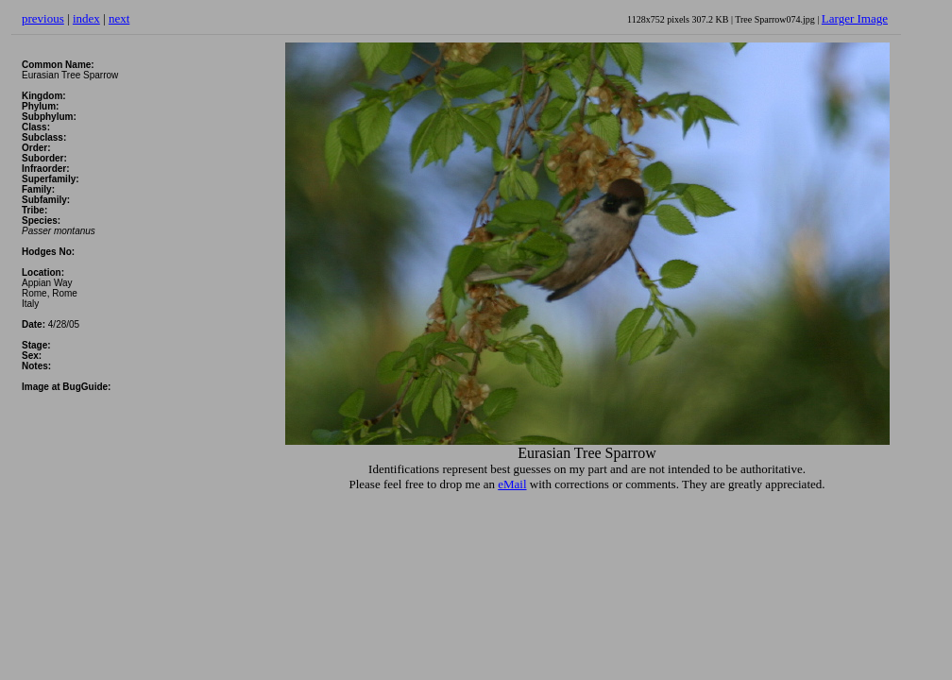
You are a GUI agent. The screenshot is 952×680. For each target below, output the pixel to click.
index (86, 18)
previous (43, 18)
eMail (512, 484)
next (119, 18)
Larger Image (855, 18)
